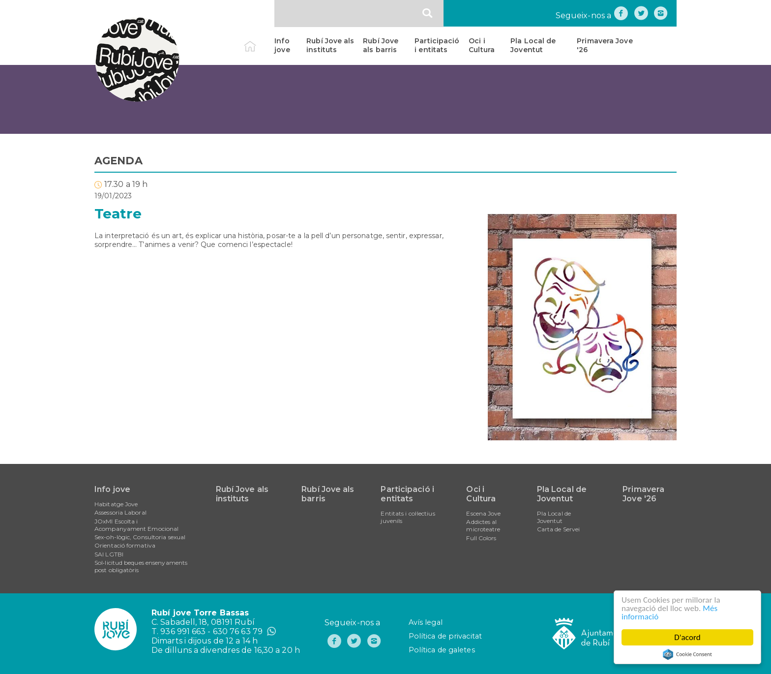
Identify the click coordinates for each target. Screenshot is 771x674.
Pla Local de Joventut (533, 45)
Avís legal (426, 622)
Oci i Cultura (482, 45)
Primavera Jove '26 (604, 45)
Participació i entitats (437, 45)
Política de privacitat (445, 636)
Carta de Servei (558, 529)
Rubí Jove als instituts (330, 45)
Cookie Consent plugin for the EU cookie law (687, 654)
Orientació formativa (124, 545)
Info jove (282, 45)
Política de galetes (442, 649)
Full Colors (481, 538)
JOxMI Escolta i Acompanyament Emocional (136, 525)
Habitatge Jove (116, 504)
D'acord (687, 637)
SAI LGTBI (108, 554)
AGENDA (118, 160)
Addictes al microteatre (483, 525)
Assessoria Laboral (120, 512)
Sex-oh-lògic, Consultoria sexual (139, 537)
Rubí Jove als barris (380, 45)
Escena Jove (483, 513)
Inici (258, 41)
